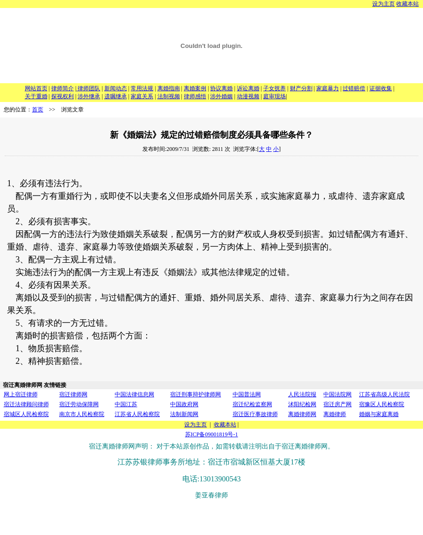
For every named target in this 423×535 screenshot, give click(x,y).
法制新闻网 (184, 414)
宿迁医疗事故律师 (255, 414)
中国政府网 (184, 404)
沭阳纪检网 (302, 404)
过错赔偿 (354, 88)
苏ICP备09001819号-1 (211, 434)
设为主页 (383, 3)
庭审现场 (274, 96)
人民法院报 (302, 394)
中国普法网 (247, 394)
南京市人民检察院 (81, 414)
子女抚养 (274, 88)
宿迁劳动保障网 (79, 404)
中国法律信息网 (134, 394)
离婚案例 (195, 88)
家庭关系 (142, 96)
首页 (37, 109)
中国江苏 (126, 404)
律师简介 (62, 88)
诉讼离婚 (248, 88)
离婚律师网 (302, 414)
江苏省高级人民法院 (384, 394)
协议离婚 (221, 88)
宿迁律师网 (73, 394)
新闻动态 (115, 88)
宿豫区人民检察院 (381, 404)
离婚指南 (168, 88)
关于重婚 (36, 96)
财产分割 (301, 88)
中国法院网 (337, 394)
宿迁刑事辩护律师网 (195, 394)
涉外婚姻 (221, 96)
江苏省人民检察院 (137, 414)
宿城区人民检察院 (26, 414)
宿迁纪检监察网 (252, 404)
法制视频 (168, 96)
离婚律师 (334, 414)
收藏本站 (407, 3)
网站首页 (36, 88)
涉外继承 (89, 96)
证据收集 (380, 88)
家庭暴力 (327, 88)
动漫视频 (248, 96)
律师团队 (88, 88)
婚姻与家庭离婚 (379, 414)
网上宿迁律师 (21, 394)
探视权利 (62, 96)
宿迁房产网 (337, 404)
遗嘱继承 (115, 96)
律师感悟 (195, 96)
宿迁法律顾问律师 (26, 404)
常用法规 (142, 88)
